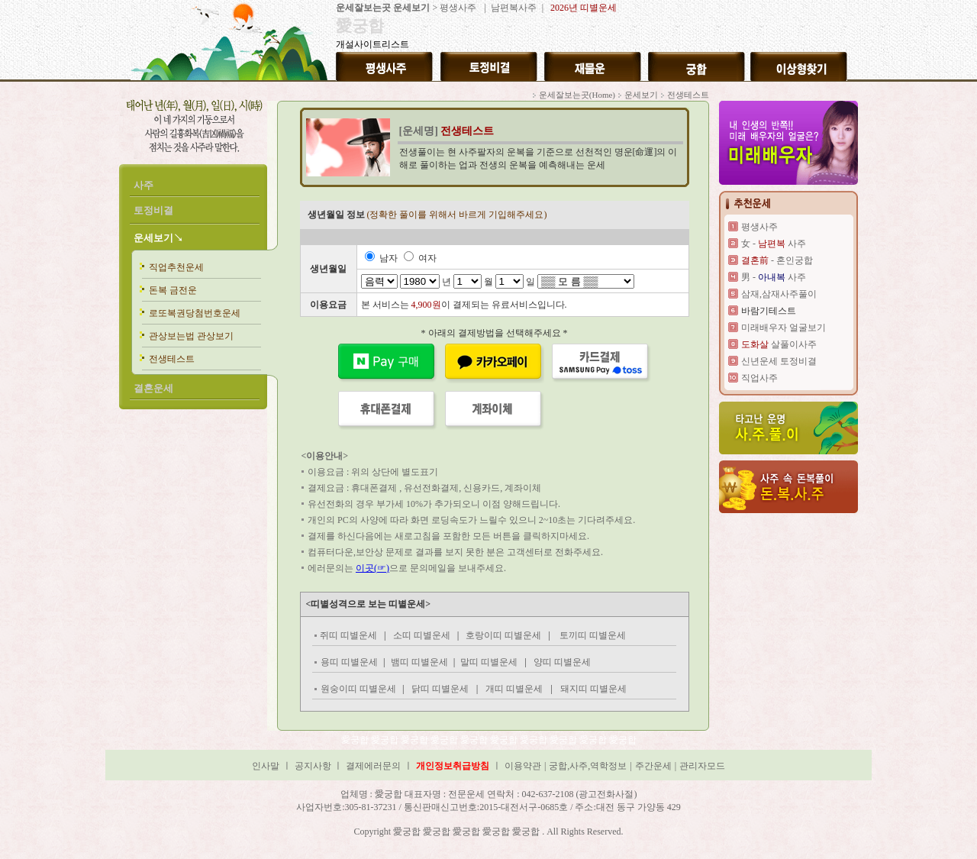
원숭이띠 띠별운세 (358, 688)
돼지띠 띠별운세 (593, 688)
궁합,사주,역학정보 (588, 766)
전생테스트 (172, 359)
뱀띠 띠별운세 (419, 662)
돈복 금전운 (173, 290)
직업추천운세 (176, 267)
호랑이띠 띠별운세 (503, 635)
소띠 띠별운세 (423, 635)
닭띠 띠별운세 (440, 688)
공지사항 (314, 766)
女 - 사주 (773, 243)
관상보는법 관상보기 (191, 336)
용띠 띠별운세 (349, 662)
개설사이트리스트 (372, 44)
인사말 (265, 766)
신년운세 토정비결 (779, 361)
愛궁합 (356, 740)
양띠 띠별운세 (561, 662)
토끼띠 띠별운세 (592, 635)
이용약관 (523, 766)
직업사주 (759, 378)
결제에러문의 (373, 766)
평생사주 (458, 7)
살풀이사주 (779, 344)
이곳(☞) (372, 568)
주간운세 (653, 766)
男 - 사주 (773, 277)
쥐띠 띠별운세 (348, 635)
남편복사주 (512, 7)
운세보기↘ (158, 238)
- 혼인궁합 (777, 260)
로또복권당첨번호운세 (194, 313)
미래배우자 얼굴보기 (783, 327)
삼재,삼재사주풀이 (779, 294)
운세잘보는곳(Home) (577, 94)
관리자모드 (702, 766)
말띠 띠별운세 (490, 662)
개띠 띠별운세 (514, 688)
